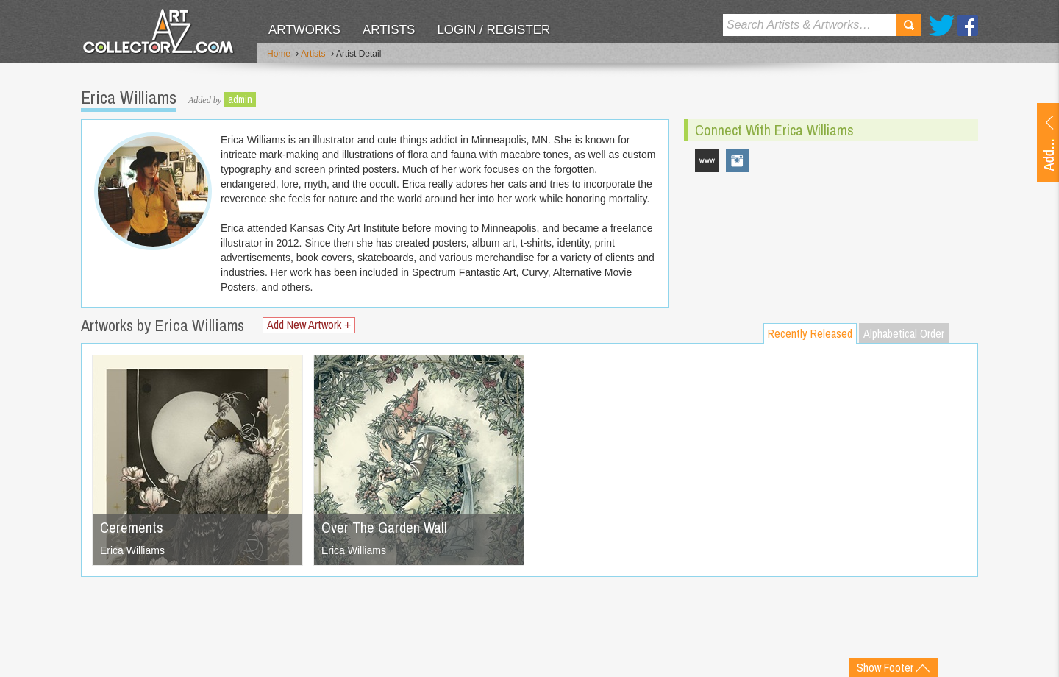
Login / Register (493, 30)
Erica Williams (132, 550)
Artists (389, 30)
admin (240, 99)
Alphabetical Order (903, 333)
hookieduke (737, 160)
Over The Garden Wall (384, 527)
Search (908, 25)
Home (278, 54)
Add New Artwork (309, 325)
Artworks (304, 30)
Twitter (942, 25)
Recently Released (810, 333)
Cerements (131, 527)
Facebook (967, 25)
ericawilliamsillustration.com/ (707, 160)
